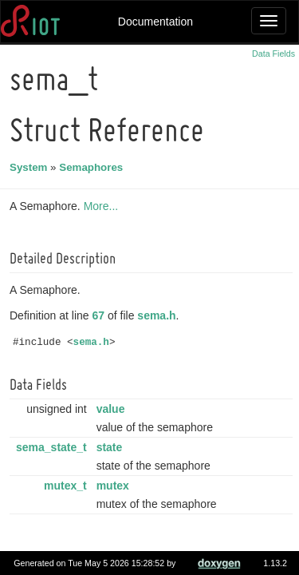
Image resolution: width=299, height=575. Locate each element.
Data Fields (273, 53)
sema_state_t (53, 447)
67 (101, 315)
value (113, 408)
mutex (115, 485)
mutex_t (67, 485)
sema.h (159, 315)
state (112, 447)
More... (103, 206)
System (30, 167)
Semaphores (93, 167)
